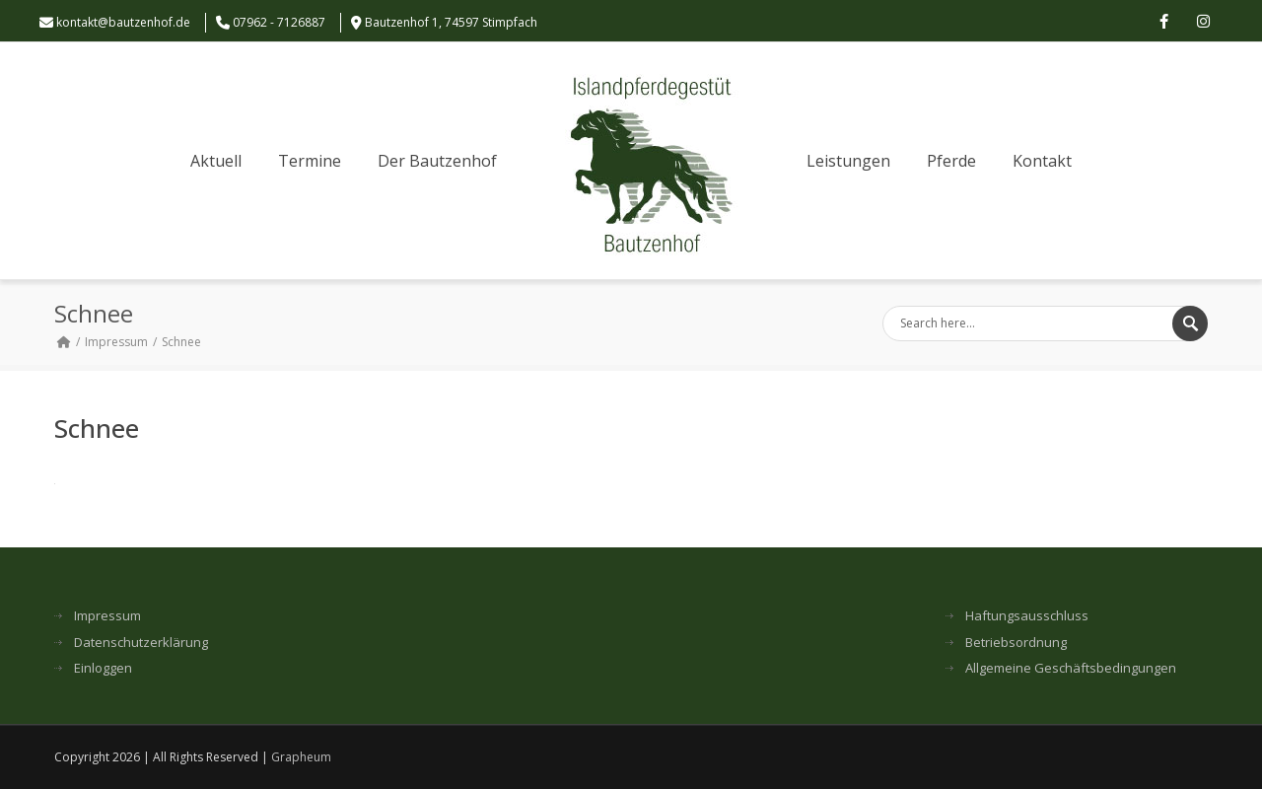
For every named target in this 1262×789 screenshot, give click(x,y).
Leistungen (848, 161)
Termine (309, 161)
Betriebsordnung (1016, 642)
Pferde (951, 161)
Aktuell (216, 161)
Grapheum (301, 757)
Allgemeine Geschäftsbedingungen (1070, 668)
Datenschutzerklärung (141, 642)
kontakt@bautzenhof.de (123, 22)
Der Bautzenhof (437, 161)
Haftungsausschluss (1026, 616)
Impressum (116, 341)
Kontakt (1042, 161)
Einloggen (103, 668)
